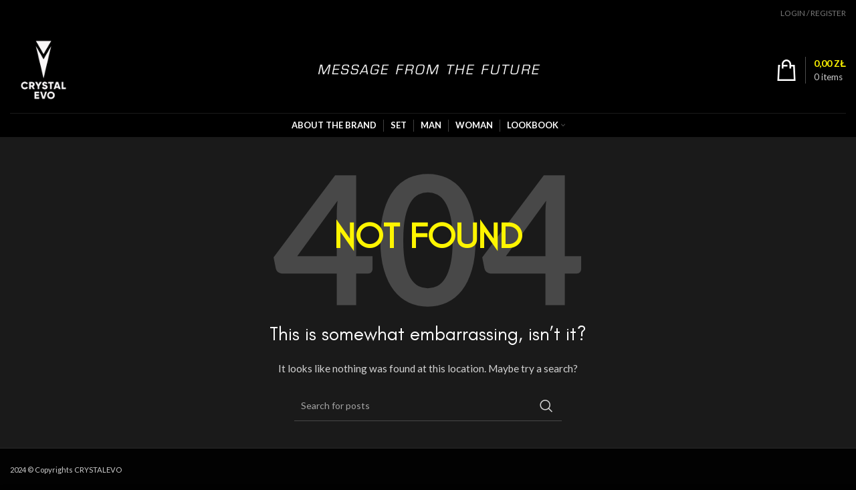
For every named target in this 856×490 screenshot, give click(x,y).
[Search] (428, 405)
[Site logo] (43, 68)
